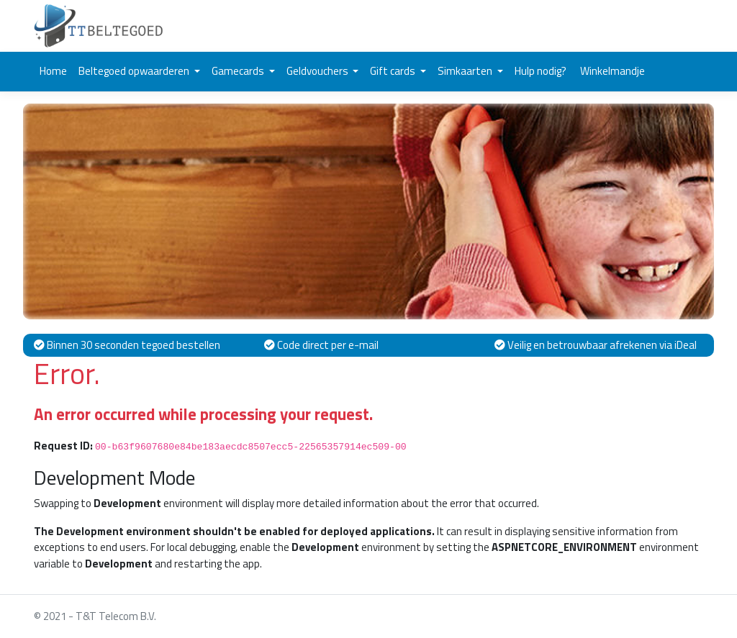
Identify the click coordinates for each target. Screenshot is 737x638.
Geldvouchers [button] (318, 71)
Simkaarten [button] (466, 71)
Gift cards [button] (393, 71)
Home (53, 71)
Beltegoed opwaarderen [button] (134, 71)
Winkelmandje (611, 71)
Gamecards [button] (239, 71)
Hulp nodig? (540, 71)
